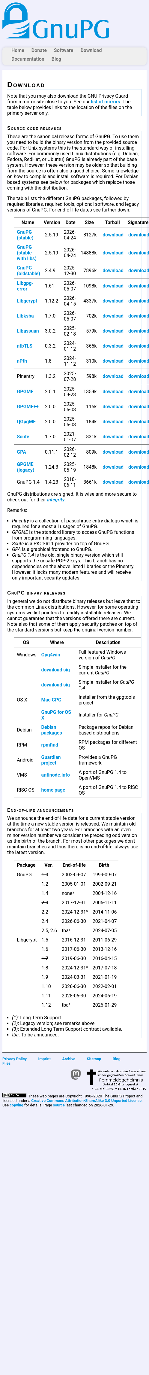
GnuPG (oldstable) (28, 270)
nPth (22, 361)
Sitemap (94, 1059)
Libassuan (28, 331)
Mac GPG (51, 700)
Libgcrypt (27, 301)
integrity (55, 500)
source (59, 1105)
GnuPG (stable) (25, 235)
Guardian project (51, 760)
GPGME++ (28, 406)
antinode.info (55, 775)
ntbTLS (24, 346)
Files (6, 1063)
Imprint (44, 1059)
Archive (69, 1059)
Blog (56, 59)
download (113, 235)
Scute (23, 437)
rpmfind (49, 745)
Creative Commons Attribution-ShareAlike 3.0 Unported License (86, 1100)
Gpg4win (50, 655)
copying (16, 1105)
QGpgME (26, 421)
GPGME (25, 391)
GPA (21, 452)
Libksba (25, 316)
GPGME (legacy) (25, 467)
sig (66, 670)
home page (53, 790)
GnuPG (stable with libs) (27, 252)
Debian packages (51, 730)
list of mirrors (105, 102)
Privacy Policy (14, 1059)
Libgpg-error (25, 286)
